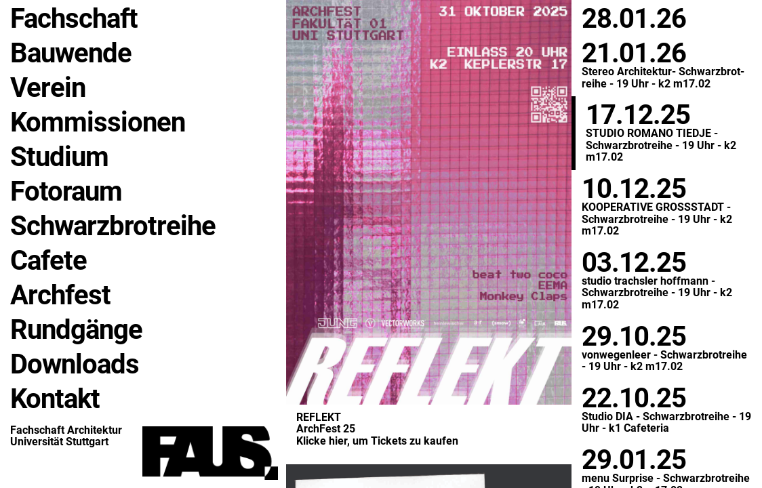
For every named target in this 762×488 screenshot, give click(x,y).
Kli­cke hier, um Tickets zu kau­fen (377, 440)
